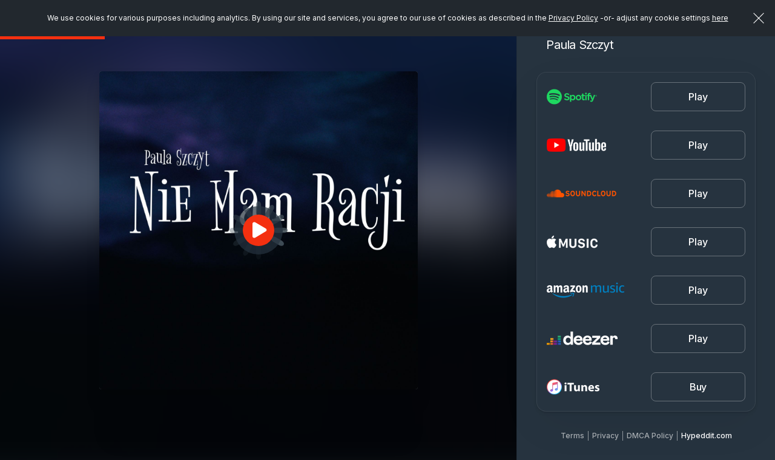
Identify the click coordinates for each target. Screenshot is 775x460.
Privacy (605, 435)
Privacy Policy (573, 17)
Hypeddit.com (706, 435)
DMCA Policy (650, 435)
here (720, 17)
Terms (572, 435)
